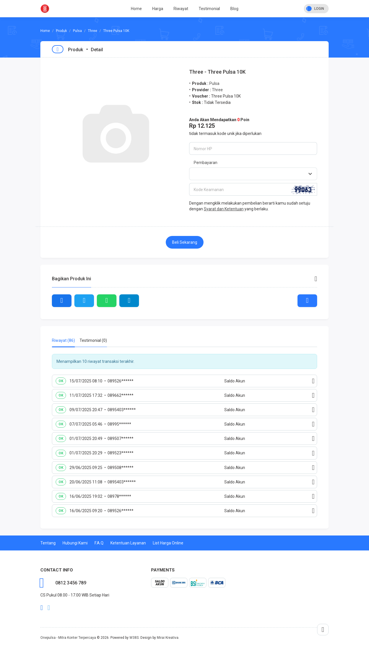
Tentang (48, 543)
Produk (61, 31)
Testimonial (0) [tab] (93, 340)
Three (92, 31)
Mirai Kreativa (167, 638)
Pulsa (77, 31)
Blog (234, 8)
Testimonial (209, 8)
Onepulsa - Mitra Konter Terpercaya (68, 638)
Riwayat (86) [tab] (63, 340)
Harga (157, 8)
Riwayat (181, 8)
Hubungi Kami (75, 543)
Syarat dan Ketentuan (224, 209)
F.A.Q (99, 543)
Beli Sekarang (184, 242)
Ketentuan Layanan (128, 543)
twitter (49, 607)
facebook (41, 607)
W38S (134, 638)
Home (136, 8)
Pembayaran (205, 162)
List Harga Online (168, 543)
